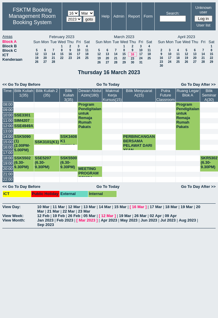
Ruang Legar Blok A (188, 92)
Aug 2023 (187, 220)
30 (132, 62)
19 (36, 58)
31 (140, 62)
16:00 (8, 147)
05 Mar (89, 215)
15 (61, 54)
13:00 (8, 131)
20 (45, 58)
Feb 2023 (65, 220)
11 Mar (59, 207)
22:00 (8, 179)
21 (53, 58)
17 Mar (156, 207)
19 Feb (59, 215)
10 (78, 50)
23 (70, 58)
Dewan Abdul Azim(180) (90, 92)
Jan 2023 (45, 220)
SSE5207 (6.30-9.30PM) (43, 162)
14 (53, 54)
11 (86, 50)
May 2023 (129, 220)
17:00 (8, 152)
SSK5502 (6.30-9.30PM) (22, 162)
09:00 (8, 109)
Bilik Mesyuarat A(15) (139, 92)
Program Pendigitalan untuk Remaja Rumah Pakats (89, 115)
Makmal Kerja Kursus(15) (112, 95)
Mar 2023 (87, 220)
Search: (173, 13)
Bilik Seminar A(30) (209, 95)
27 (45, 61)
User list (203, 25)
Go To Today (108, 84)
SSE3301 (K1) (22, 117)
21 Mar (53, 211)
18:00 (8, 158)
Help (105, 16)
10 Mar (43, 207)
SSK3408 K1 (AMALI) (68, 141)
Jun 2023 (149, 220)
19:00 (8, 163)
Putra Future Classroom (165, 95)
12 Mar (74, 207)
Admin (118, 16)
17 (78, 54)
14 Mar (105, 207)
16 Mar (138, 207)
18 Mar (171, 207)
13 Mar (89, 207)
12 (36, 54)
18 (86, 54)
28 (53, 61)
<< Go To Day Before (21, 84)
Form (148, 16)
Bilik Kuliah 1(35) (23, 92)
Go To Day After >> (198, 84)
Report (134, 16)
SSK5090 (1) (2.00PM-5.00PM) (22, 143)
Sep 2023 (45, 224)
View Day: (11, 207)
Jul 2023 (167, 220)
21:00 (8, 174)
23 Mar (84, 211)
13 (45, 54)
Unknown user (203, 9)
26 (36, 61)
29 (124, 62)
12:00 (8, 126)
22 (61, 58)
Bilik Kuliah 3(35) (68, 95)
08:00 (8, 104)
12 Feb (43, 215)
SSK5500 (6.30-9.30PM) (68, 162)
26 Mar (140, 215)
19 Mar (187, 207)
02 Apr (156, 215)
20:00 (8, 168)
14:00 (8, 136)
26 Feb (74, 215)
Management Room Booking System (32, 19)
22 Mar (69, 211)
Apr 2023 (109, 220)
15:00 (8, 142)
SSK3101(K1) (47, 142)
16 (70, 54)
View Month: (13, 220)
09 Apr (171, 215)
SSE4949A (23, 126)
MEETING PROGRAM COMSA (88, 173)
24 (78, 58)
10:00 (8, 115)
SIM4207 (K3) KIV (22, 122)
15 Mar (120, 207)
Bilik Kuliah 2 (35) (47, 92)
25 (86, 58)
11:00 (8, 120)
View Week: (12, 215)
